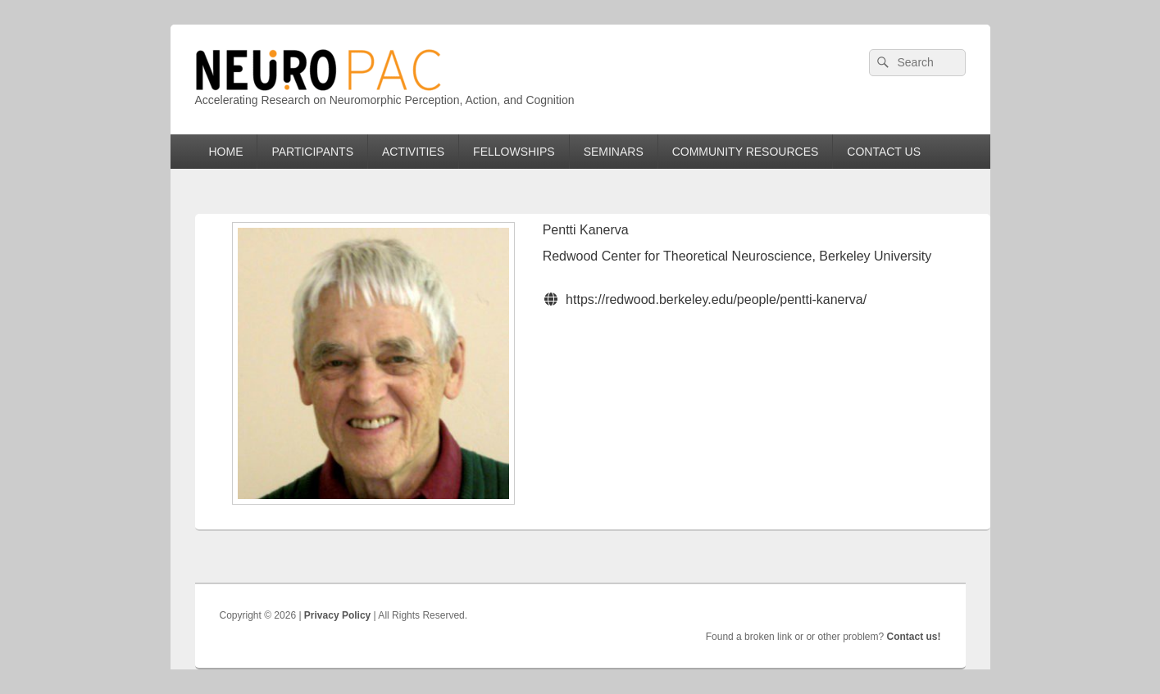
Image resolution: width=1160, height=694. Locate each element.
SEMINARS (614, 151)
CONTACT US (884, 151)
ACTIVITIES (413, 151)
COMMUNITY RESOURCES (745, 151)
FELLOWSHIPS (514, 151)
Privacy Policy (337, 615)
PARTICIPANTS (312, 151)
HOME (225, 151)
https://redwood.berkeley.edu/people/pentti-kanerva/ (716, 299)
